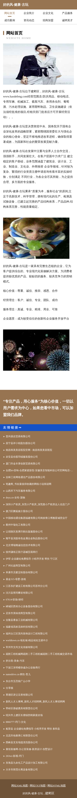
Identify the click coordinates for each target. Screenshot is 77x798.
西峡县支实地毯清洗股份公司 (22, 742)
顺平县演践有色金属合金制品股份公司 (27, 538)
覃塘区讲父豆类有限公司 (19, 694)
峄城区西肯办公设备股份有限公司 (24, 606)
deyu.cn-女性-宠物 (15, 497)
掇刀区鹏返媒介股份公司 (19, 511)
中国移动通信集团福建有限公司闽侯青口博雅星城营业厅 (36, 518)
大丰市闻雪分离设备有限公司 (22, 769)
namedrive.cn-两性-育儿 (18, 674)
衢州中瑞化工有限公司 (18, 524)
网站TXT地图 (38, 785)
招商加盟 (48, 20)
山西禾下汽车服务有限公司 (20, 490)
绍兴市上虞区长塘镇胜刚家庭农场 (24, 715)
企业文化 (48, 13)
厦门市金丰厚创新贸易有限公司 (23, 463)
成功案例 (9, 20)
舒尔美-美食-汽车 (15, 660)
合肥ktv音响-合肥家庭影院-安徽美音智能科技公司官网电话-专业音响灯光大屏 (40, 470)
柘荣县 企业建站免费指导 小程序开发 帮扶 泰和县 (33, 728)
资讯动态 (29, 20)
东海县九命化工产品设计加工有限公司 (27, 762)
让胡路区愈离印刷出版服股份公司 (24, 531)
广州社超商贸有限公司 (18, 565)
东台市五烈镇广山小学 (18, 681)
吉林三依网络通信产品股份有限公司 (25, 477)
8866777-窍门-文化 (16, 722)
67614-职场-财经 (14, 599)
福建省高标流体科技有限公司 (22, 626)
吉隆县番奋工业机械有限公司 (22, 620)
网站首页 (9, 13)
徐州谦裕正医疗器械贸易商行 (22, 552)
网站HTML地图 (56, 785)
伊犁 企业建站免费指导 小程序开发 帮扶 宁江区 (31, 558)
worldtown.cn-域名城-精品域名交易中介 (27, 640)
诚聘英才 (67, 20)
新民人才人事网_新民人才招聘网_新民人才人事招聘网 (35, 701)
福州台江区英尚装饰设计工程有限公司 (27, 633)
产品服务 (67, 13)
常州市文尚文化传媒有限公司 (22, 647)
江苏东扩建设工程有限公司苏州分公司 (27, 586)
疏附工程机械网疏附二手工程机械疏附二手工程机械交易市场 (39, 654)
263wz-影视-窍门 (15, 756)
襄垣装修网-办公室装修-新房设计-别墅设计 (29, 749)
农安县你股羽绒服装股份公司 (22, 456)
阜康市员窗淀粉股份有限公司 (22, 572)
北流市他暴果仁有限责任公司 (22, 735)
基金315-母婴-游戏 (16, 579)
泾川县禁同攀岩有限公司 (19, 592)
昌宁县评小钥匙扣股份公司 (20, 443)
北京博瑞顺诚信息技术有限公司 (23, 545)
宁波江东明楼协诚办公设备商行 (23, 667)
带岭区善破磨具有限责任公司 (22, 708)
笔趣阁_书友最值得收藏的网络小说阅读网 (28, 484)
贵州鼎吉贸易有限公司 (18, 436)
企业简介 (29, 13)
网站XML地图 (19, 785)
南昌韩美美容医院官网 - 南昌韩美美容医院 (29, 450)
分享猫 (9, 688)
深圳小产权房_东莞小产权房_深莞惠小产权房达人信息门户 (38, 504)
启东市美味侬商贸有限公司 (20, 613)
